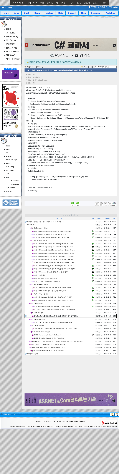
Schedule (95, 13)
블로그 (95, 3)
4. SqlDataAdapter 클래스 (40, 294)
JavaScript (15, 184)
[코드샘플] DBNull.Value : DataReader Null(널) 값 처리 (49, 347)
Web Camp (10, 167)
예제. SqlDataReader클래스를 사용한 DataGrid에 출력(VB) (52, 287)
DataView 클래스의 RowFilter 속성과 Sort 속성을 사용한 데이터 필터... (56, 329)
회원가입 (103, 7)
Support (72, 13)
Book (26, 13)
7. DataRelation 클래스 (39, 319)
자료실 (78, 3)
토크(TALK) (11, 40)
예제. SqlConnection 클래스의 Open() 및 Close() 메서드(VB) (52, 231)
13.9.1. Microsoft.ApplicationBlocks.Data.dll (47, 335)
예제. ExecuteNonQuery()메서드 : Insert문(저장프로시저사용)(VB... (55, 269)
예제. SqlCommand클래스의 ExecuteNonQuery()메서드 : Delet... (54, 253)
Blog (83, 13)
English (113, 7)
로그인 (93, 7)
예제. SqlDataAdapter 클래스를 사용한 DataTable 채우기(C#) (53, 297)
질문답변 (87, 3)
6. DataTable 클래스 (38, 313)
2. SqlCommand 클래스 (39, 240)
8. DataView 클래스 (38, 325)
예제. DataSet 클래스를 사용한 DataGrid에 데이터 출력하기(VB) (54, 306)
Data (60, 13)
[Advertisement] (70, 374)
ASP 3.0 (9, 191)
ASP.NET (9, 156)
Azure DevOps (11, 160)
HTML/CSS (15, 181)
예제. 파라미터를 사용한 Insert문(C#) (45, 278)
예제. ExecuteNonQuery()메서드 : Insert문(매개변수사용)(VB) (53, 266)
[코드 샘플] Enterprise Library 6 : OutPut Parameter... (48, 350)
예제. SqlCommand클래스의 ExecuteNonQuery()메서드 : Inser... (54, 247)
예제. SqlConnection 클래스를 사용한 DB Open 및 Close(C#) (53, 237)
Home (6, 13)
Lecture (49, 13)
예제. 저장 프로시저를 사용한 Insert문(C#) (47, 281)
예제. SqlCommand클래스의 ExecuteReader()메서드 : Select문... (54, 256)
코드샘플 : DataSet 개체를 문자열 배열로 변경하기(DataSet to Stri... (55, 309)
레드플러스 (36, 67)
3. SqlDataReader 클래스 (40, 284)
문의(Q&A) (10, 44)
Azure (8, 163)
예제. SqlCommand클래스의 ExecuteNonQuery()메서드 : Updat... (54, 250)
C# (7, 153)
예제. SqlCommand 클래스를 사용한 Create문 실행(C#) (51, 272)
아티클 (42, 3)
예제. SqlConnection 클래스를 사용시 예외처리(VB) (50, 234)
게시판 (62, 3)
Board (37, 13)
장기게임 (50, 3)
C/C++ (8, 174)
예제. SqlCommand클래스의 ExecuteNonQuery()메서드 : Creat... (54, 244)
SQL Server (10, 188)
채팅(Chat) (10, 55)
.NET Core (10, 170)
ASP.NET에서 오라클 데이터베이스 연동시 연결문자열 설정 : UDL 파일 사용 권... (57, 341)
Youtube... (111, 13)
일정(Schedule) (12, 51)
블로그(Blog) (11, 48)
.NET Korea (6, 8)
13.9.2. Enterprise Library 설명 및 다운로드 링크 (49, 338)
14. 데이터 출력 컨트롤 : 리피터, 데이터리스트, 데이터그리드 (46, 222)
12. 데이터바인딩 (32, 354)
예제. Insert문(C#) (39, 275)
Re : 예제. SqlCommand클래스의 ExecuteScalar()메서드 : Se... (55, 262)
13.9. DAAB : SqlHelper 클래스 (41, 332)
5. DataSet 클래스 (37, 303)
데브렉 (28, 3)
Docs (35, 3)
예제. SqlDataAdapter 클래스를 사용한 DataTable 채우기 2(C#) (53, 300)
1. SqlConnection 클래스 (40, 228)
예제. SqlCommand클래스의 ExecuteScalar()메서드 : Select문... (54, 259)
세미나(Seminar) (13, 59)
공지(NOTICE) (12, 37)
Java (8, 149)
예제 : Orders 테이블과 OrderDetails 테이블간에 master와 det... (53, 322)
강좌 (72, 3)
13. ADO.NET (31, 225)
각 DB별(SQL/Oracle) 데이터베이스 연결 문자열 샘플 (48, 344)
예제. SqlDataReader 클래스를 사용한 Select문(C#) (50, 291)
